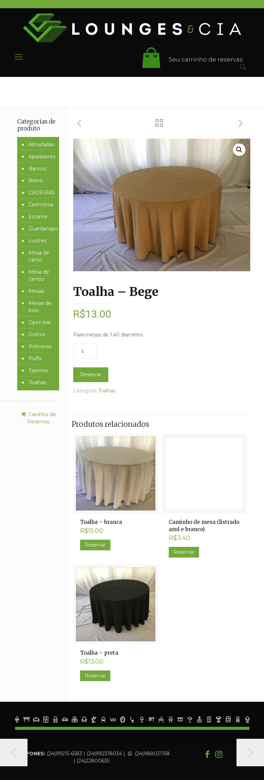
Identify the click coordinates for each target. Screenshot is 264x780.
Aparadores (42, 156)
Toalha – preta (99, 653)
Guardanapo (42, 229)
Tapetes (38, 370)
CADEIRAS (42, 193)
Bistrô (36, 180)
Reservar (90, 374)
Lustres (37, 241)
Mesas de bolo (40, 306)
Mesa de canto (39, 256)
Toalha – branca (101, 522)
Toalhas (107, 391)
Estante (38, 217)
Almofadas (41, 144)
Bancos (37, 168)
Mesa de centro (39, 275)
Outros (37, 334)
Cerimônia (41, 205)
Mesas (36, 291)
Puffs (35, 358)
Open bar (40, 322)
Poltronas (40, 346)
